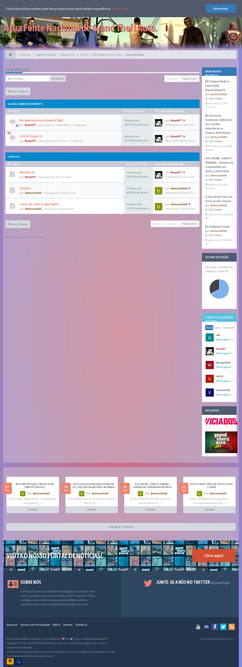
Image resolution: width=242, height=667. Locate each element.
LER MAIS (33, 509)
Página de (189, 78)
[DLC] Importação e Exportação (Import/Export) (217, 85)
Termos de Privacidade (35, 625)
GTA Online (215, 98)
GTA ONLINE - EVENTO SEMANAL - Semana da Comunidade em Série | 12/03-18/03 (152, 487)
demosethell (218, 94)
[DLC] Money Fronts (217, 226)
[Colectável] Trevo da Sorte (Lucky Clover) (211, 486)
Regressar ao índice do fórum (26, 237)
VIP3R (219, 376)
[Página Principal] (10, 54)
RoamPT (221, 348)
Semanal (228, 328)
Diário (217, 328)
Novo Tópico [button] (18, 91)
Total (209, 328)
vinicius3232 (223, 390)
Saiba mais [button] (120, 8)
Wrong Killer (223, 362)
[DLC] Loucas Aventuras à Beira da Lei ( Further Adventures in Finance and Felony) (218, 124)
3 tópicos (172, 78)
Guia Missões (17, 69)
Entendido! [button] (220, 9)
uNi (218, 335)
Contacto (81, 625)
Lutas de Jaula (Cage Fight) (39, 204)
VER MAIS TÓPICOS (121, 527)
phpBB (22, 638)
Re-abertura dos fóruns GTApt (41, 120)
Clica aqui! (213, 555)
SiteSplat (36, 638)
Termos (68, 625)
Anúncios (81, 125)
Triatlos (25, 188)
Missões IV (27, 172)
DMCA (56, 625)
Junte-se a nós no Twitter (193, 582)
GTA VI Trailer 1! (31, 136)
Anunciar (11, 625)
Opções (157, 223)
